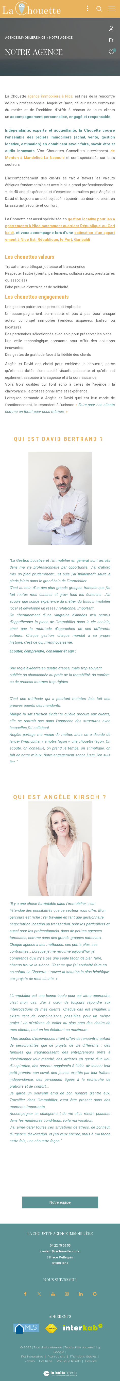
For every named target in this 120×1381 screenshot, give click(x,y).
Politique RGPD (69, 1361)
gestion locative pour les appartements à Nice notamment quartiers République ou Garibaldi (60, 226)
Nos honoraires (32, 1356)
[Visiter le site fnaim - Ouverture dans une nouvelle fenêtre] (51, 1329)
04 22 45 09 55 (60, 1245)
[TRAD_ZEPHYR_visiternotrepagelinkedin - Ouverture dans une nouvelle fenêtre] (81, 1294)
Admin (30, 1361)
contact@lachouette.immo (60, 1251)
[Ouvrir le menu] (112, 9)
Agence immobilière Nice (25, 37)
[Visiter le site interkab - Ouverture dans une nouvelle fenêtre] (83, 1327)
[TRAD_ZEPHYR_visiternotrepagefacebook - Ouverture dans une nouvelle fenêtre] (25, 1294)
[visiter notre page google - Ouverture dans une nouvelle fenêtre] (95, 1294)
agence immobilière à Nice (50, 96)
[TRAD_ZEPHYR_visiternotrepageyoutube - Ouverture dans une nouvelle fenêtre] (53, 1294)
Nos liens (46, 1361)
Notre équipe (60, 1202)
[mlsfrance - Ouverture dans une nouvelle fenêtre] (26, 1329)
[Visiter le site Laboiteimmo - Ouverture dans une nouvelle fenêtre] (60, 1370)
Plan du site (56, 1356)
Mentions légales (83, 1356)
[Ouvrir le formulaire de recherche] (99, 9)
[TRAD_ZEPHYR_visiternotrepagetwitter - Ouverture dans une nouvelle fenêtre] (39, 1294)
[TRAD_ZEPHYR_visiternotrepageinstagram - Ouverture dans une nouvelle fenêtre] (67, 1294)
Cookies (90, 1361)
